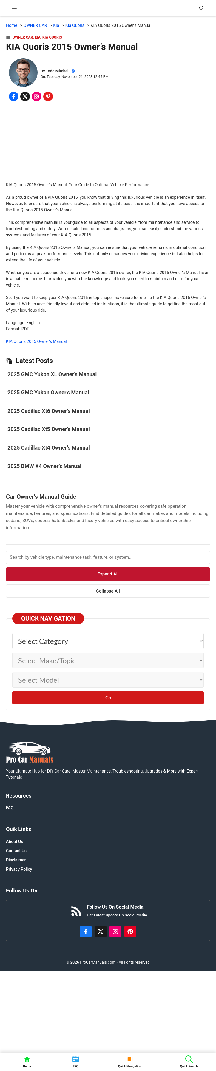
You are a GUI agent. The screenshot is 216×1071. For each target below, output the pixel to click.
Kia (38, 37)
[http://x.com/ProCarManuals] (101, 932)
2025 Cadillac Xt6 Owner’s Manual (48, 411)
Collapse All (108, 591)
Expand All (108, 574)
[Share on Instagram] (36, 96)
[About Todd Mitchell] (23, 73)
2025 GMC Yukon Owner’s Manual (48, 392)
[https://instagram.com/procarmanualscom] (115, 932)
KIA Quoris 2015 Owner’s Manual (36, 341)
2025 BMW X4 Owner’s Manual (44, 466)
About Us (14, 841)
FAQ (9, 807)
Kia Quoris (52, 37)
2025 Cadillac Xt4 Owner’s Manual (48, 447)
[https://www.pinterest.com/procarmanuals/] (130, 932)
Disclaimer (16, 860)
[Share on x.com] (25, 96)
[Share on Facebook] (13, 96)
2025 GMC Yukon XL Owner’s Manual (52, 374)
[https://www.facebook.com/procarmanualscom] (86, 932)
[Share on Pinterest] (48, 96)
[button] (201, 8)
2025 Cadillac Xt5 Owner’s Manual (48, 429)
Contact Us (16, 850)
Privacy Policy (19, 869)
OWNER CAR (23, 37)
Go (108, 697)
